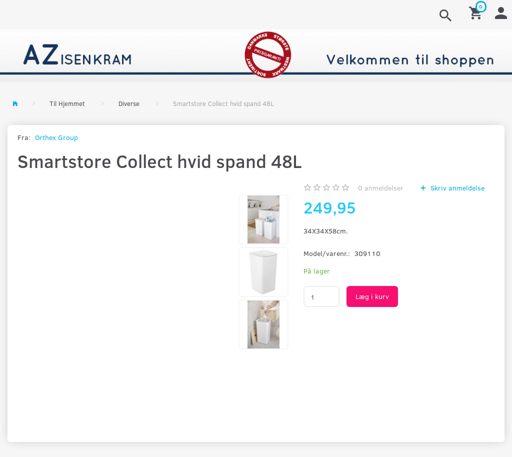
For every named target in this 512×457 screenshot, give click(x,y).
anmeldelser (381, 187)
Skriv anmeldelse (456, 187)
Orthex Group (56, 137)
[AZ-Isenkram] (256, 55)
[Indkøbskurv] (477, 12)
